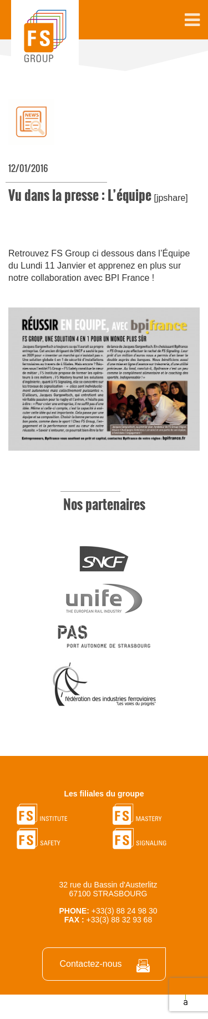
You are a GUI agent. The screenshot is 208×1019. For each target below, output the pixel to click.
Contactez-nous (90, 963)
